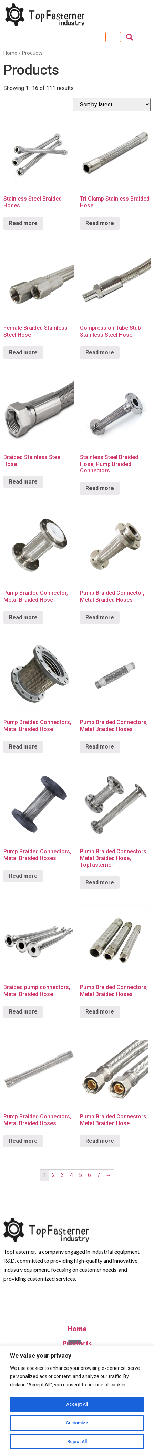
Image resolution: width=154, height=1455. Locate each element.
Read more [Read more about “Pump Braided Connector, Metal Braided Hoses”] (99, 617)
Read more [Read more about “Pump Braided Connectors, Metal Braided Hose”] (23, 746)
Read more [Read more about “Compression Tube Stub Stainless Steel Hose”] (99, 352)
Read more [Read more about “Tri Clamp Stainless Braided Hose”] (99, 223)
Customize (77, 1423)
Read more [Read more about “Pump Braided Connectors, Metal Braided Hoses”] (99, 746)
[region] (77, 1400)
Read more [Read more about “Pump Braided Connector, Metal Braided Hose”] (23, 617)
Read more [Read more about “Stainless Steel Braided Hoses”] (23, 223)
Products (77, 1343)
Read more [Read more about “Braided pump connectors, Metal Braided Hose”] (23, 1011)
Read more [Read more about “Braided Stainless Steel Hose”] (23, 481)
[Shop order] (112, 104)
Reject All (77, 1441)
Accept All (77, 1404)
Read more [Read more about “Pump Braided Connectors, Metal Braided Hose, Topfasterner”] (99, 882)
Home (10, 53)
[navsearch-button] (129, 37)
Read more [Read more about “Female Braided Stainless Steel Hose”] (23, 352)
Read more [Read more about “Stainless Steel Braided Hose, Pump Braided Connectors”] (99, 488)
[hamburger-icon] (113, 37)
